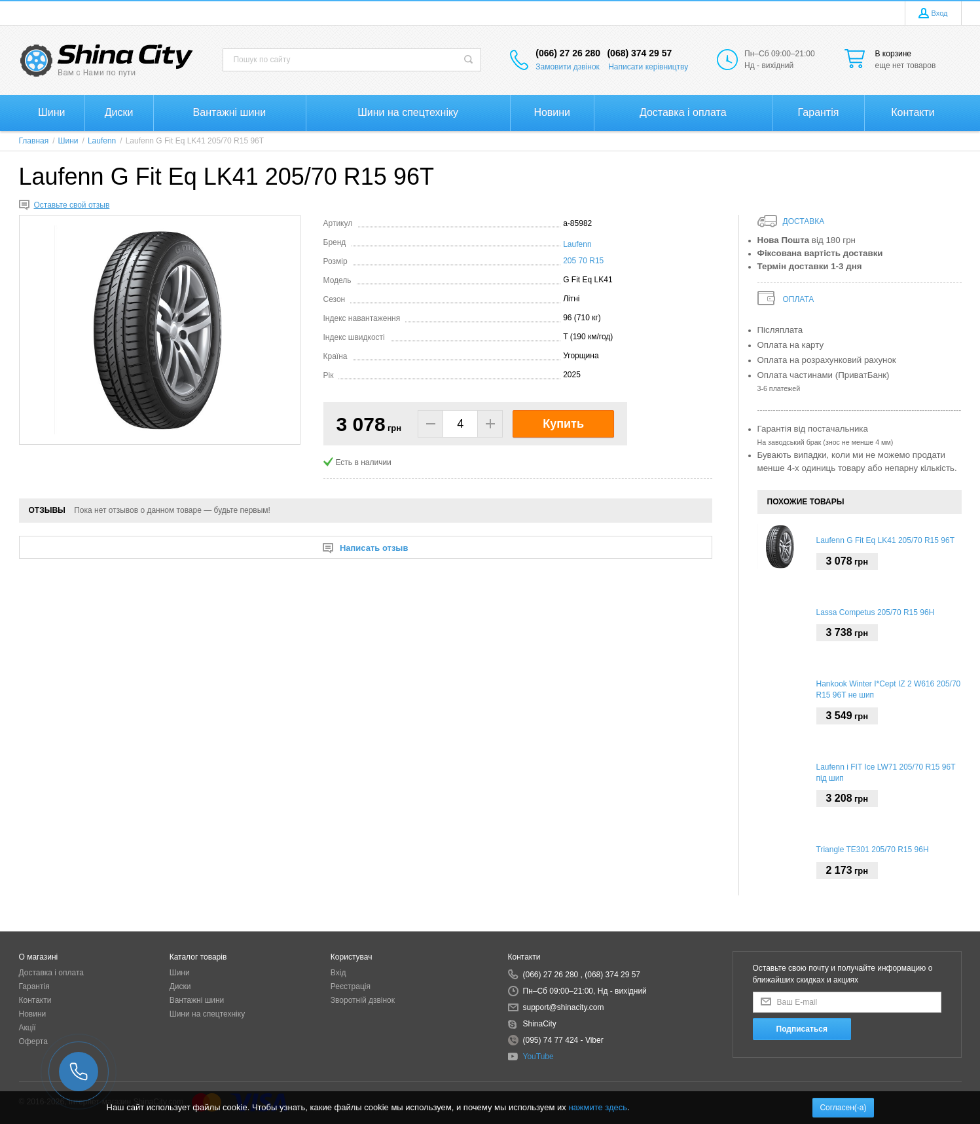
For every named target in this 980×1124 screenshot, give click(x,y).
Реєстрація (351, 986)
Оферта (33, 1041)
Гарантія (34, 986)
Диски (180, 986)
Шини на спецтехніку (207, 1014)
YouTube (538, 1056)
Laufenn (577, 244)
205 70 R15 (583, 260)
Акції (27, 1027)
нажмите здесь (597, 1107)
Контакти (35, 1000)
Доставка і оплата (51, 972)
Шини (180, 972)
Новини (32, 1014)
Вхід (338, 973)
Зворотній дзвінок (363, 1000)
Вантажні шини (197, 1000)
